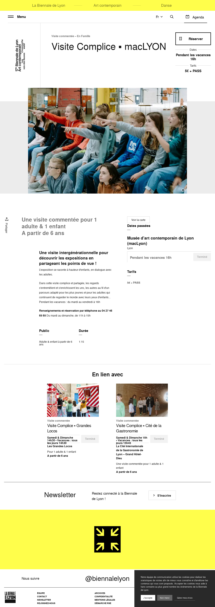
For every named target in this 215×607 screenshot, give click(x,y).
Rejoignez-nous (46, 603)
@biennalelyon (107, 578)
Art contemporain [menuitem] (107, 5)
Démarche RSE (103, 603)
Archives (100, 593)
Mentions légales (105, 599)
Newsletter (44, 599)
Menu (17, 16)
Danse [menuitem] (166, 5)
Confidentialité (104, 596)
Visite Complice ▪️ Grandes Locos (69, 428)
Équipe (41, 593)
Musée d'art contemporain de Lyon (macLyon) (160, 240)
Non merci (165, 597)
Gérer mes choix (185, 597)
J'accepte (147, 597)
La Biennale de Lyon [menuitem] (48, 5)
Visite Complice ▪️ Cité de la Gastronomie (138, 428)
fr (160, 16)
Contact (42, 596)
